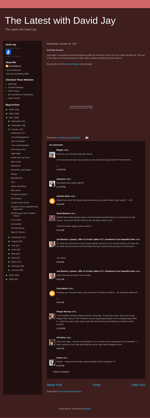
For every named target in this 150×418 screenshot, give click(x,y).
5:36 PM (60, 348)
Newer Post (54, 385)
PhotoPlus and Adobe (21, 170)
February (15, 266)
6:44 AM (60, 302)
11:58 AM (60, 328)
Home (97, 385)
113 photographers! (20, 137)
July (13, 245)
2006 (11, 275)
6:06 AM (60, 262)
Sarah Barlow (63, 213)
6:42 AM (60, 279)
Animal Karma (17, 228)
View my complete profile (17, 73)
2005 (11, 279)
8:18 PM (60, 365)
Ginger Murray (63, 311)
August (15, 241)
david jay (12, 84)
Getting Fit (15, 166)
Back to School (18, 232)
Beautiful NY (16, 178)
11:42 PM (60, 187)
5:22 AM (60, 230)
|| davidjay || (15, 66)
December (16, 121)
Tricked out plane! (19, 194)
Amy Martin (62, 288)
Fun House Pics (18, 149)
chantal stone (63, 196)
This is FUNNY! (18, 141)
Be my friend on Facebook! (20, 94)
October (15, 129)
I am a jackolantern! (20, 145)
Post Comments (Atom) (70, 391)
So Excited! (16, 224)
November (16, 125)
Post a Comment (61, 372)
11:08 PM (60, 169)
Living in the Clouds (20, 202)
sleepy (14, 174)
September (16, 237)
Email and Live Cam (20, 157)
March (14, 262)
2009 (11, 109)
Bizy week (15, 190)
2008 (11, 113)
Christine (60, 337)
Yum (13, 182)
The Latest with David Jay (60, 20)
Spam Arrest (14, 98)
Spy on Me (16, 161)
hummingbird (73, 64)
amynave (60, 179)
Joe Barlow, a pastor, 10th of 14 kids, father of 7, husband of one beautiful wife (95, 239)
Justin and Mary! (18, 186)
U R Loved (16, 220)
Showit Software (15, 87)
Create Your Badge (13, 56)
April (13, 258)
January (15, 270)
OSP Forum (13, 91)
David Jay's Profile (13, 48)
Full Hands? (16, 198)
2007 (11, 117)
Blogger (87, 409)
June (14, 249)
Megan (59, 150)
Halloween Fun (18, 133)
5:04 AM (60, 204)
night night (15, 153)
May (13, 254)
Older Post (138, 385)
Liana (59, 357)
